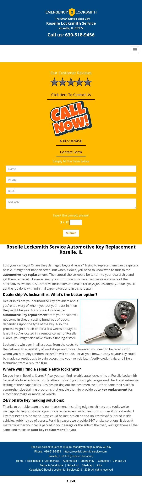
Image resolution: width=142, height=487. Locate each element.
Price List (73, 465)
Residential (34, 460)
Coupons (103, 460)
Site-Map (87, 465)
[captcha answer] (75, 222)
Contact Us (119, 460)
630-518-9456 (80, 34)
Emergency (87, 460)
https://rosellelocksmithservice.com (85, 451)
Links (99, 465)
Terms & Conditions (51, 465)
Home (19, 460)
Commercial (52, 460)
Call (71, 481)
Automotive (70, 460)
